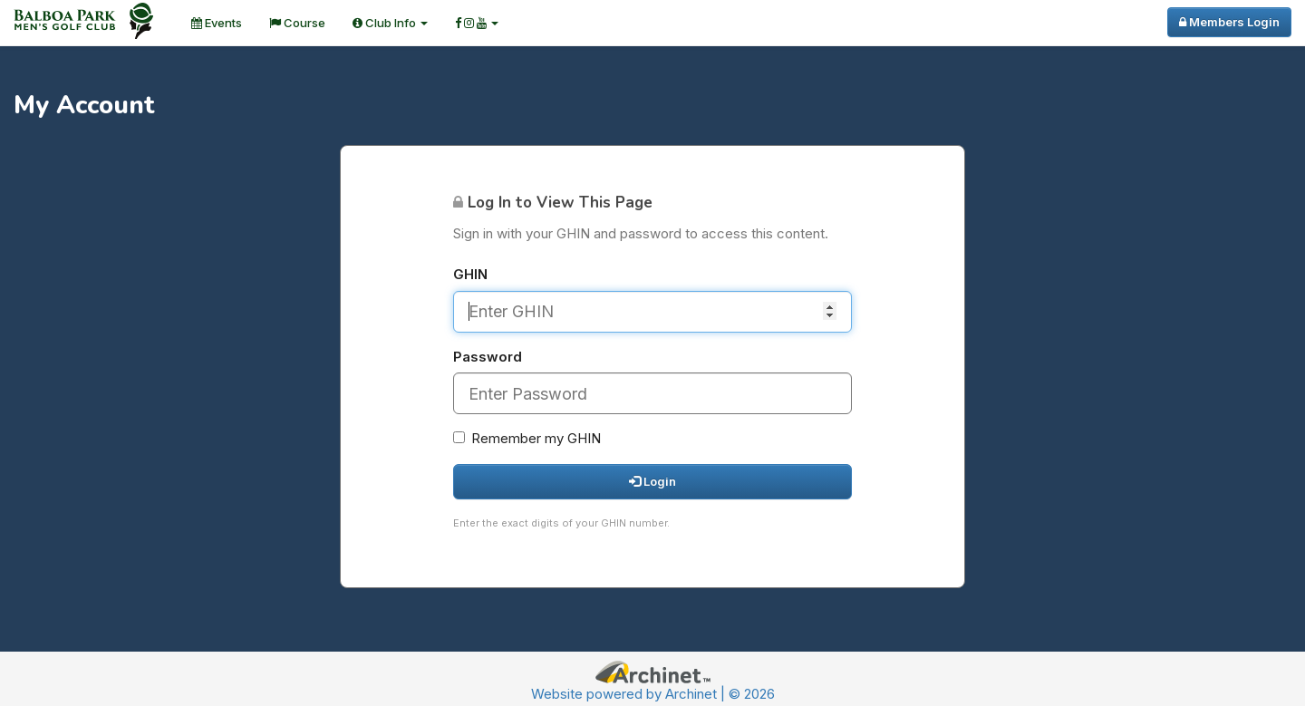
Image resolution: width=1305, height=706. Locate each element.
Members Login (1229, 22)
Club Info (390, 22)
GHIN (470, 274)
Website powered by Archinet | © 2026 (653, 693)
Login (652, 481)
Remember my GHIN (527, 438)
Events (216, 22)
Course (297, 22)
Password (487, 356)
